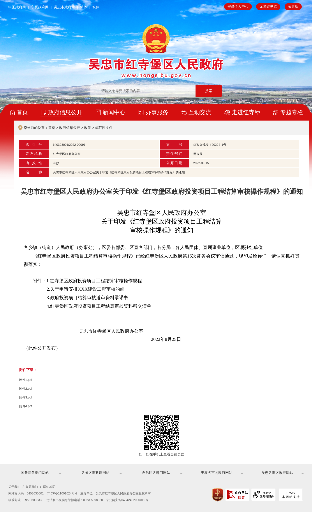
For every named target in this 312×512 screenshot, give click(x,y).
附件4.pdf (25, 406)
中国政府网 (17, 7)
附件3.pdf (25, 397)
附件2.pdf (25, 388)
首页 (22, 112)
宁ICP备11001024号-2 (62, 493)
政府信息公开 (65, 112)
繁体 (95, 7)
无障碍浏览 (268, 6)
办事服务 (157, 112)
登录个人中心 (238, 6)
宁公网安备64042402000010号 (127, 500)
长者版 (293, 6)
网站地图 (49, 487)
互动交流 (200, 112)
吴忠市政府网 (64, 7)
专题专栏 (291, 112)
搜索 (208, 91)
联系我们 (32, 487)
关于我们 (14, 487)
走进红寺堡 (246, 112)
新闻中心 (114, 112)
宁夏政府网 (40, 7)
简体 (83, 7)
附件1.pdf (25, 380)
